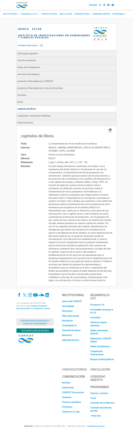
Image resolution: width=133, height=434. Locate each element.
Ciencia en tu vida (71, 411)
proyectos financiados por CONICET (35, 81)
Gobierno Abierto (101, 13)
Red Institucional (70, 315)
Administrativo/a (70, 340)
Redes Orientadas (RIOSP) (99, 332)
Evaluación (67, 320)
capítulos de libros (27, 108)
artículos (22, 95)
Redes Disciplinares (100, 346)
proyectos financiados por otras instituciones (40, 88)
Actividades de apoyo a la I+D (101, 311)
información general (28, 53)
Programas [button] (119, 13)
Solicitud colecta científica (98, 324)
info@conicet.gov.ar (96, 426)
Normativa (67, 310)
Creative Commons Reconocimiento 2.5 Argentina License (33, 307)
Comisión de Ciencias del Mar (100, 409)
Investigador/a (69, 325)
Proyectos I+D (97, 304)
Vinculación (65, 13)
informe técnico (25, 122)
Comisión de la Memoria (102, 402)
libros (20, 101)
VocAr (93, 398)
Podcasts (66, 397)
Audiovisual (68, 387)
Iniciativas (67, 406)
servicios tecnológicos (29, 74)
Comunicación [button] (82, 13)
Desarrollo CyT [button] (30, 13)
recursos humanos (27, 60)
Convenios (95, 317)
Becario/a (67, 335)
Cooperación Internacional (97, 353)
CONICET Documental (73, 392)
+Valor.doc (95, 415)
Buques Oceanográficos (102, 359)
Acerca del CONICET (72, 301)
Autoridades (68, 306)
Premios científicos (71, 402)
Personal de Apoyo (71, 330)
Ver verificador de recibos (35, 330)
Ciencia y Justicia (99, 393)
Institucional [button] (11, 13)
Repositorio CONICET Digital (100, 340)
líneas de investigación (29, 67)
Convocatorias (49, 13)
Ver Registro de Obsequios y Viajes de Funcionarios (35, 322)
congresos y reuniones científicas (34, 115)
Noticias (66, 382)
